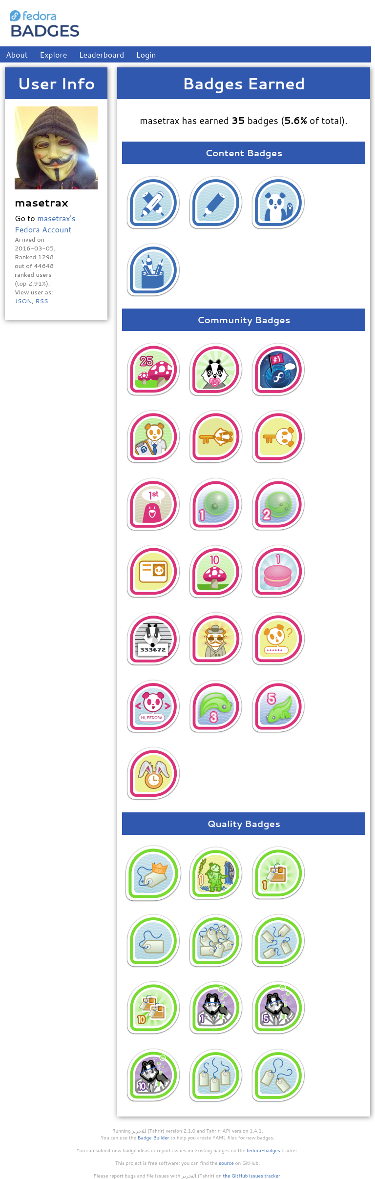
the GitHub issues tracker (251, 1175)
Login (146, 54)
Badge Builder (153, 1137)
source (226, 1162)
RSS (41, 300)
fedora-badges (263, 1150)
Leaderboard (102, 54)
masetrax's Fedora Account (45, 223)
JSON (23, 300)
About (17, 54)
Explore (53, 54)
